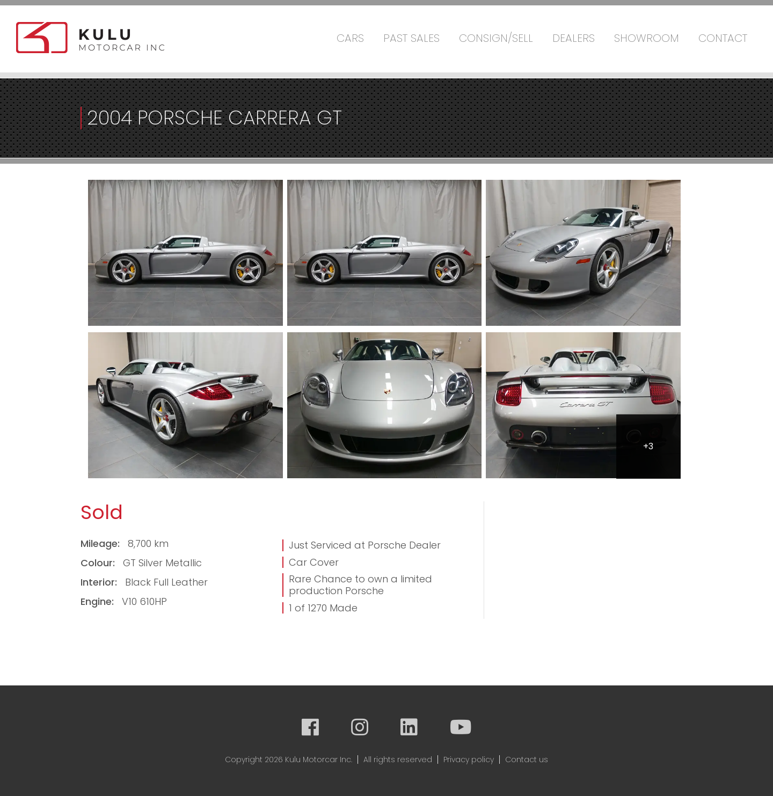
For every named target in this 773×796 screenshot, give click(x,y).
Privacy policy (468, 759)
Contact (722, 38)
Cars (350, 38)
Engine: (98, 601)
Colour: (99, 562)
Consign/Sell (496, 38)
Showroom (646, 38)
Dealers (573, 38)
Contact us (526, 759)
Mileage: (101, 543)
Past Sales (411, 38)
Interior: (100, 582)
